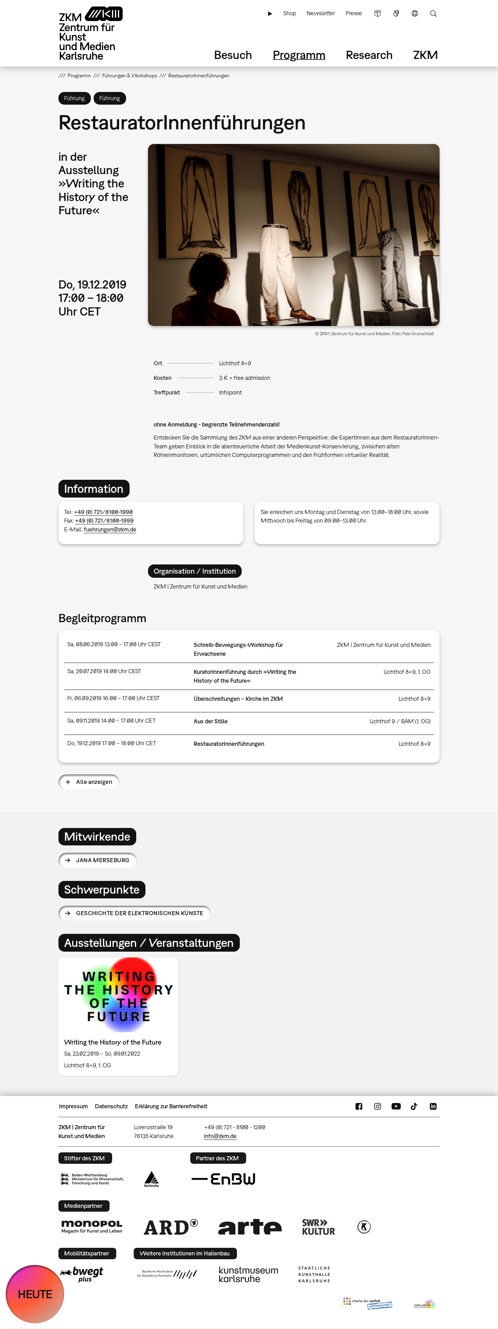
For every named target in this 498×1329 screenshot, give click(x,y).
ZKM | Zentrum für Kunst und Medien (384, 645)
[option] (121, 1016)
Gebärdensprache (396, 13)
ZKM (425, 55)
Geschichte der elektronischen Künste (140, 913)
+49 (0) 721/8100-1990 (103, 512)
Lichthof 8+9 (235, 363)
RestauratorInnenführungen (229, 743)
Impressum (73, 1106)
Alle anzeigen (94, 782)
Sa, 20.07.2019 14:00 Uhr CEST (104, 671)
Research (369, 55)
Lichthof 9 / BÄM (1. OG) (400, 721)
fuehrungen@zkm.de (110, 529)
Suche (433, 13)
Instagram (377, 1106)
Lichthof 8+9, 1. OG (407, 671)
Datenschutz (111, 1106)
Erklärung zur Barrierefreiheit (171, 1106)
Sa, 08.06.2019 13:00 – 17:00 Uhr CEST (114, 644)
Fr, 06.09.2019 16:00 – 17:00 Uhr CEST (113, 698)
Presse (354, 13)
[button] (294, 235)
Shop (289, 13)
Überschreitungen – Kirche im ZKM (238, 698)
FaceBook (359, 1106)
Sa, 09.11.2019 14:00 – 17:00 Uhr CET (111, 720)
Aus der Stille (211, 721)
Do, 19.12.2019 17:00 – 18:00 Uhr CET (111, 743)
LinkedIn (433, 1106)
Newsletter (321, 13)
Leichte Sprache (377, 13)
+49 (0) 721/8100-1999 (104, 520)
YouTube (396, 1106)
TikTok (414, 1106)
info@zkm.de (220, 1136)
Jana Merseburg (102, 860)
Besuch (233, 55)
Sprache (414, 13)
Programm (299, 55)
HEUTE (35, 1294)
